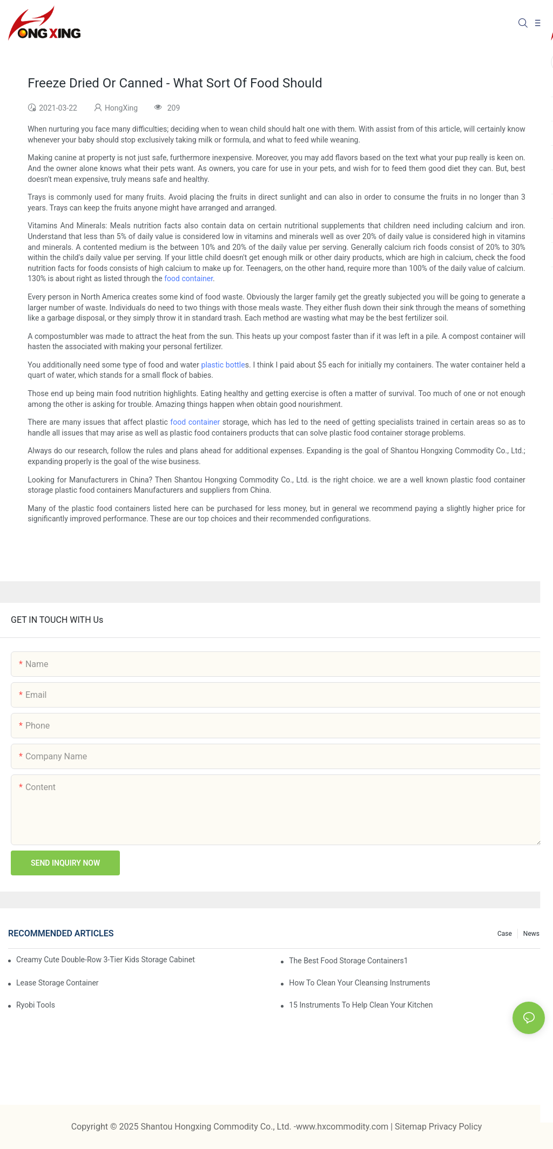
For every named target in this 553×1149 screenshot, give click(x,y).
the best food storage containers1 (348, 960)
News (531, 933)
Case (504, 933)
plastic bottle (223, 365)
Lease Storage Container (57, 982)
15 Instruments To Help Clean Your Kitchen (361, 1005)
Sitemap (412, 1126)
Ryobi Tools (35, 1005)
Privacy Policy (455, 1126)
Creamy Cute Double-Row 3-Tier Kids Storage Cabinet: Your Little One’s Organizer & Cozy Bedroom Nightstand (105, 959)
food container (188, 278)
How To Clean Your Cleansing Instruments (359, 982)
